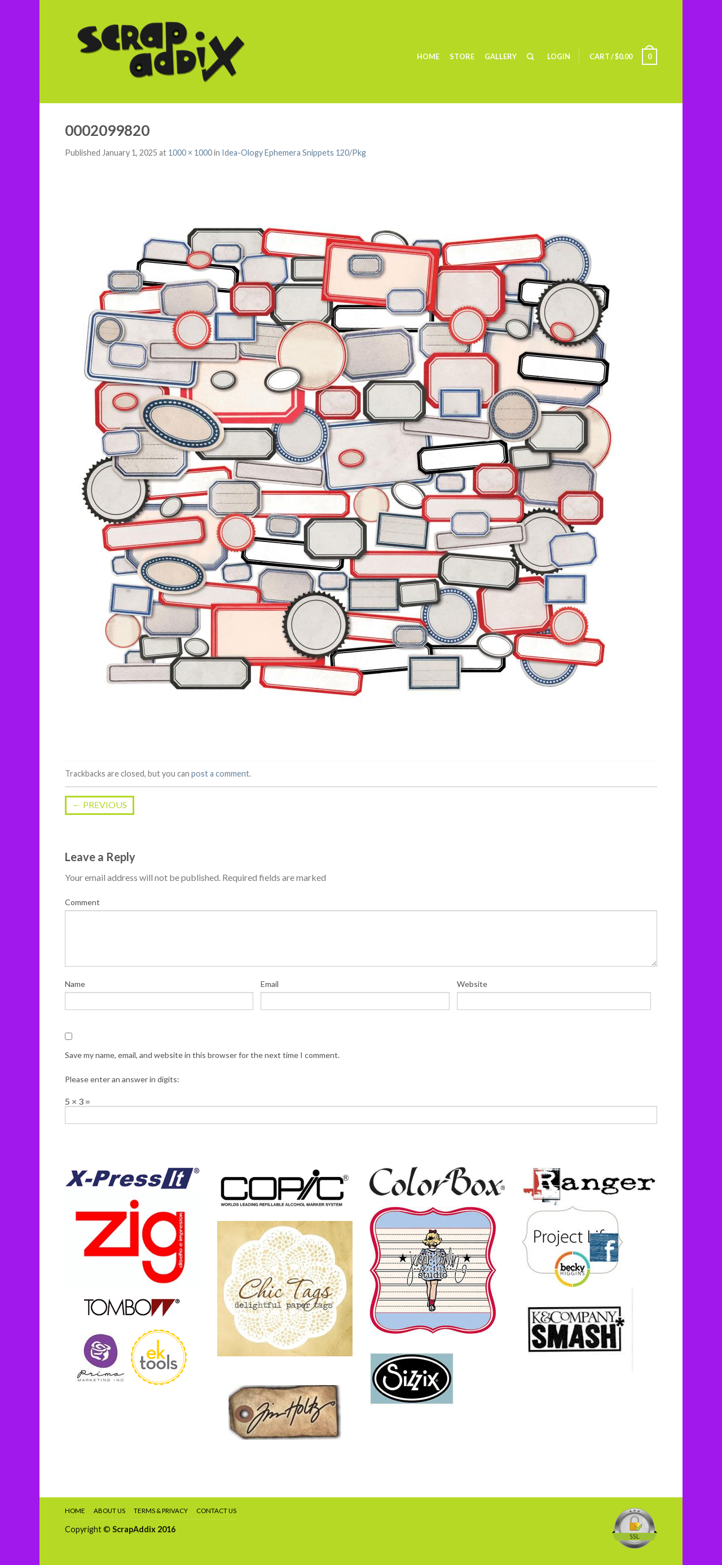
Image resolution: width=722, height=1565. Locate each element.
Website (472, 984)
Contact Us (216, 1510)
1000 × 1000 (190, 152)
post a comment (220, 773)
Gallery (501, 56)
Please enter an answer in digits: (122, 1079)
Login (558, 56)
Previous (99, 804)
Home (428, 56)
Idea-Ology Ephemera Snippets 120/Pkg (294, 152)
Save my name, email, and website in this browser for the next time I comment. (202, 1055)
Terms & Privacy (161, 1510)
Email (270, 984)
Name (75, 984)
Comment (82, 902)
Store (462, 56)
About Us (109, 1510)
